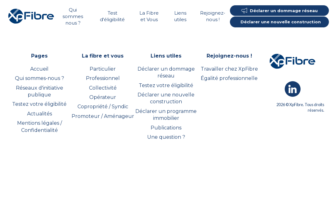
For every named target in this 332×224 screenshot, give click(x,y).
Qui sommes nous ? (73, 16)
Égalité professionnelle (229, 78)
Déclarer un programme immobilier (166, 114)
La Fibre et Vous (149, 16)
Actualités (39, 114)
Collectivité (103, 88)
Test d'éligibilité (112, 16)
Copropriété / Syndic (102, 107)
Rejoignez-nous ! (212, 16)
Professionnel (103, 78)
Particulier (103, 69)
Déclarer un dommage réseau (166, 72)
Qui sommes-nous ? (39, 78)
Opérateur (102, 97)
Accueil (39, 69)
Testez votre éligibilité (39, 104)
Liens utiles (180, 16)
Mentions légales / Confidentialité (39, 126)
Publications (166, 128)
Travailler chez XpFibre (229, 69)
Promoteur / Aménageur (103, 116)
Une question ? (166, 137)
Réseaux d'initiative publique (39, 91)
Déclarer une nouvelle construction (166, 98)
